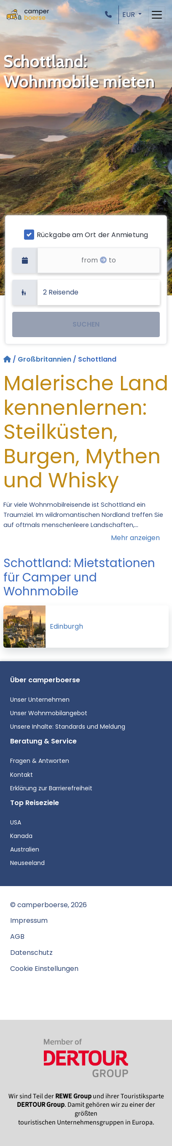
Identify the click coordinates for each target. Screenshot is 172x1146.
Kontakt (21, 774)
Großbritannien (44, 359)
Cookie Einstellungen (44, 968)
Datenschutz (31, 952)
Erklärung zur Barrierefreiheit (51, 788)
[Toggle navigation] (156, 14)
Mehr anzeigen (135, 538)
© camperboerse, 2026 (48, 905)
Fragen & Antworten (39, 761)
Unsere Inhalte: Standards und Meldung (67, 726)
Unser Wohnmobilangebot (48, 713)
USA (15, 822)
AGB (17, 936)
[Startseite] (8, 359)
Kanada (21, 836)
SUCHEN (86, 324)
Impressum (29, 920)
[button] (110, 14)
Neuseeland (27, 863)
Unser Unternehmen (40, 699)
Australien (24, 849)
